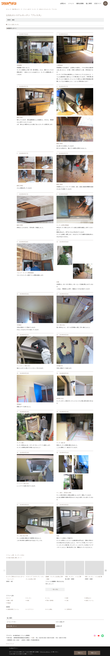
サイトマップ (10, 643)
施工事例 (89, 3)
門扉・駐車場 (49, 600)
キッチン (29, 598)
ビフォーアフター (11, 622)
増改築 (9, 603)
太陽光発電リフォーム (13, 609)
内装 (28, 600)
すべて (9, 598)
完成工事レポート (12, 626)
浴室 (67, 598)
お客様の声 (59, 626)
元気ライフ (97, 3)
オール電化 (49, 609)
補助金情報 (80, 3)
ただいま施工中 (60, 622)
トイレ (48, 598)
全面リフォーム (89, 600)
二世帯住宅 (69, 609)
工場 (67, 600)
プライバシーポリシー (45, 652)
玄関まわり (88, 598)
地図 (33, 637)
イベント (71, 3)
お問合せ (63, 3)
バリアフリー (30, 609)
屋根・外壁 (10, 600)
